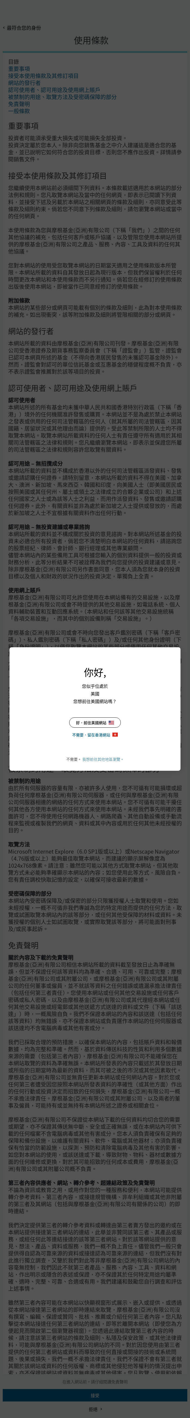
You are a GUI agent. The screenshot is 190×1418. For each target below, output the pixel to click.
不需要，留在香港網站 (95, 734)
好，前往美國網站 (95, 722)
